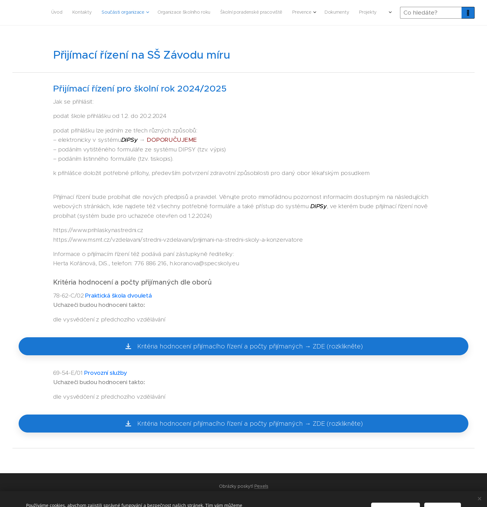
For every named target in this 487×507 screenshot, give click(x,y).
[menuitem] (240, 12)
